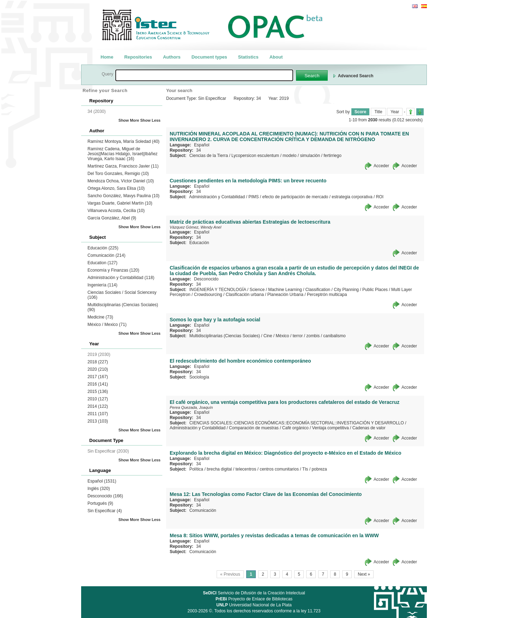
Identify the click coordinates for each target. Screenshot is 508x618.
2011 (97, 413)
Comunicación (106, 255)
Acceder (381, 165)
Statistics (248, 57)
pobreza (319, 469)
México (282, 335)
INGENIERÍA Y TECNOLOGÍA (217, 289)
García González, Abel (111, 218)
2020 (97, 369)
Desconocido (105, 495)
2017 (97, 376)
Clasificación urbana (245, 294)
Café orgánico (295, 427)
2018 (97, 361)
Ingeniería (102, 285)
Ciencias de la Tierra (208, 155)
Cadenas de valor (369, 427)
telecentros (245, 469)
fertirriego (332, 155)
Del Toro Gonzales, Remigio (118, 173)
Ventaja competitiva (330, 427)
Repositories (138, 57)
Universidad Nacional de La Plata (253, 604)
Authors (172, 57)
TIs (305, 469)
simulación (310, 155)
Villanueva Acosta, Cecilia (116, 210)
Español (101, 481)
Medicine (100, 317)
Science (257, 289)
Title (378, 111)
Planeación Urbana (285, 294)
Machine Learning (285, 289)
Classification (318, 289)
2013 (97, 421)
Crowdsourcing (208, 294)
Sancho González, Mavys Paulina (123, 195)
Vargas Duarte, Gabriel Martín (119, 203)
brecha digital (219, 469)
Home (107, 57)
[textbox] (204, 75)
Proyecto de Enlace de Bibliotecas (254, 598)
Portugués (100, 503)
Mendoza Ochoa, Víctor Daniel (120, 180)
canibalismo (334, 335)
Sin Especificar (104, 510)
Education (102, 262)
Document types (209, 57)
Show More (129, 120)
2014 (97, 406)
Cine (268, 335)
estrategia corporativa (352, 196)
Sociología (199, 377)
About (276, 57)
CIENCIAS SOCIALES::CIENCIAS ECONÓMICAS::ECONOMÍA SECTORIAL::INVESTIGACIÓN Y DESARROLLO (296, 422)
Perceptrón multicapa (327, 294)
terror (298, 335)
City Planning (346, 289)
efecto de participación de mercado (295, 196)
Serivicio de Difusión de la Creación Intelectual (254, 592)
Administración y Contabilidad (120, 277)
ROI (379, 196)
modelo (289, 155)
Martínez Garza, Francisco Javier (122, 166)
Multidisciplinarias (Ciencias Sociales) (224, 335)
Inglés (98, 488)
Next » (364, 574)
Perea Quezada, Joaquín (191, 407)
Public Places (375, 289)
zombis (313, 335)
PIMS (253, 196)
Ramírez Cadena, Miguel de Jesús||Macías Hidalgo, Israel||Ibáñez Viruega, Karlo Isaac (122, 153)
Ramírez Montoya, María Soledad (123, 141)
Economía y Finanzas (113, 270)
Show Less (150, 120)
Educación (102, 248)
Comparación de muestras (254, 427)
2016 (97, 384)
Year (395, 111)
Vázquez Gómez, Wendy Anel (195, 227)
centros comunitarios (279, 469)
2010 (97, 398)
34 (198, 150)
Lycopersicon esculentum (255, 155)
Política (196, 469)
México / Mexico (107, 324)
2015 (97, 391)
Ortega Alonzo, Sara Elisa (116, 188)
